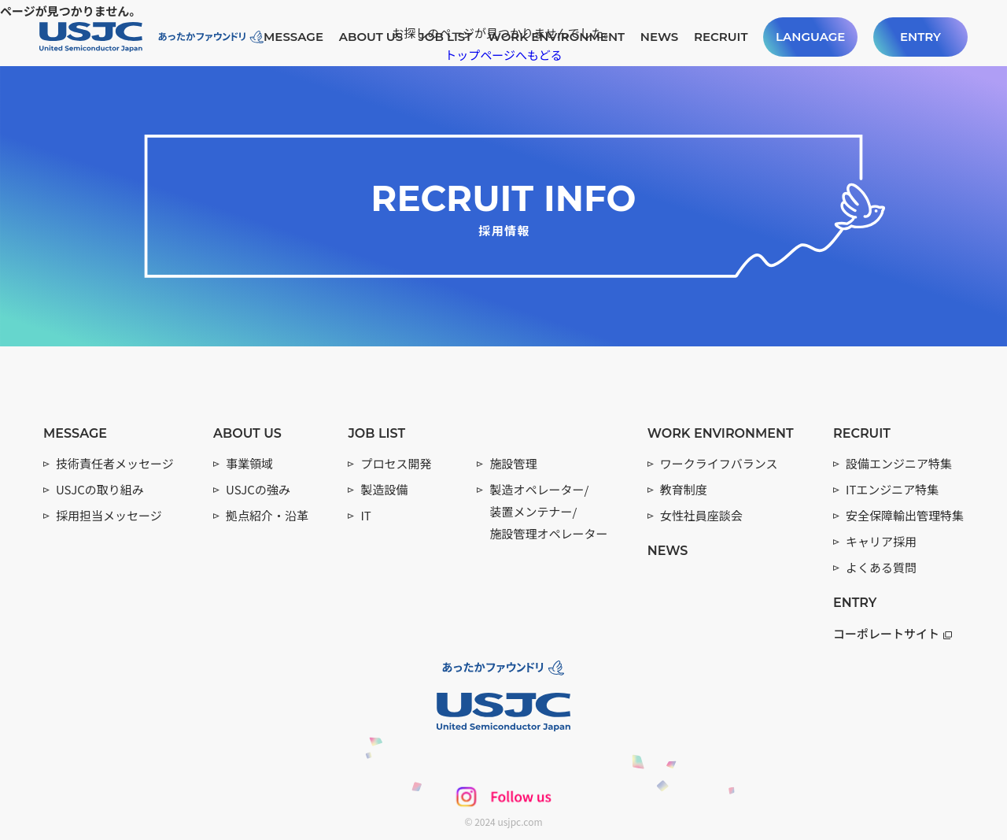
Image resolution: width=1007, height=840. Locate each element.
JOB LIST (445, 36)
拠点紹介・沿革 (267, 515)
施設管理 (513, 463)
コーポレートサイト (892, 633)
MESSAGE (293, 36)
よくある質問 (881, 567)
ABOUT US (371, 36)
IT (365, 515)
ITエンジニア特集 (892, 489)
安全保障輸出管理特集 (905, 515)
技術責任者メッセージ (115, 463)
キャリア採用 (881, 541)
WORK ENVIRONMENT (556, 36)
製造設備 (384, 489)
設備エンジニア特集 (899, 463)
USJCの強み (258, 489)
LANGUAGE (810, 36)
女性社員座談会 (701, 515)
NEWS (659, 36)
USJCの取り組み (100, 489)
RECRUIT (720, 36)
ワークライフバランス (719, 463)
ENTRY (920, 36)
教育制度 (683, 489)
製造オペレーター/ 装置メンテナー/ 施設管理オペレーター (548, 511)
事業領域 (249, 463)
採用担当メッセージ (109, 515)
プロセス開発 (395, 463)
